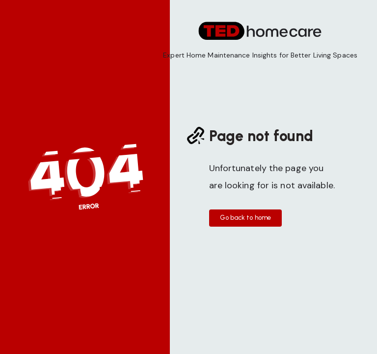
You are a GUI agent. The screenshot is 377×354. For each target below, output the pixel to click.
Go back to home (245, 217)
